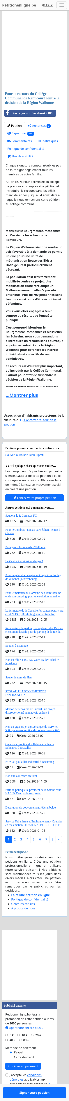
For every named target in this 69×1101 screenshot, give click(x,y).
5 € (12, 1046)
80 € (26, 1051)
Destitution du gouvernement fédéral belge (30, 818)
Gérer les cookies (23, 915)
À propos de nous (23, 919)
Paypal (18, 1063)
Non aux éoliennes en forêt (21, 786)
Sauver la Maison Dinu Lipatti (24, 465)
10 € (24, 1046)
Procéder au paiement (23, 1077)
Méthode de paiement (20, 1059)
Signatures (20, 133)
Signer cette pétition (35, 441)
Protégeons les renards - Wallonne (25, 558)
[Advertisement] (34, 51)
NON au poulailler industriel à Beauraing (29, 772)
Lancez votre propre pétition (34, 509)
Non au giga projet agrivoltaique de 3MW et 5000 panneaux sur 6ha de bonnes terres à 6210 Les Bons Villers (33, 741)
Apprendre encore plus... (24, 1039)
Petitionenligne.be (19, 5)
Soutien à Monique (16, 656)
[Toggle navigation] (61, 5)
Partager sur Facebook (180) (29, 113)
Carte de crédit (24, 1068)
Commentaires (19, 141)
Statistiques (48, 141)
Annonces (39, 126)
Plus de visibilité (20, 156)
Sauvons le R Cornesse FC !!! (22, 526)
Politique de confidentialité (25, 149)
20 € (38, 1046)
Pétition (14, 126)
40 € (12, 1051)
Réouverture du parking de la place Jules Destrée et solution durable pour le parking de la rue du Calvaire (34, 642)
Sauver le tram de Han (18, 688)
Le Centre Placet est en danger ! (24, 572)
